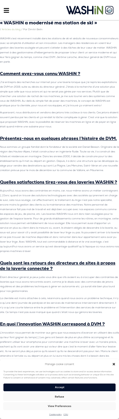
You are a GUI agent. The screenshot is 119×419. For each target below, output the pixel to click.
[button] (114, 364)
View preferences (59, 406)
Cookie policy (55, 414)
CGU (65, 414)
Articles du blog (11, 29)
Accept (59, 387)
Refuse (59, 396)
